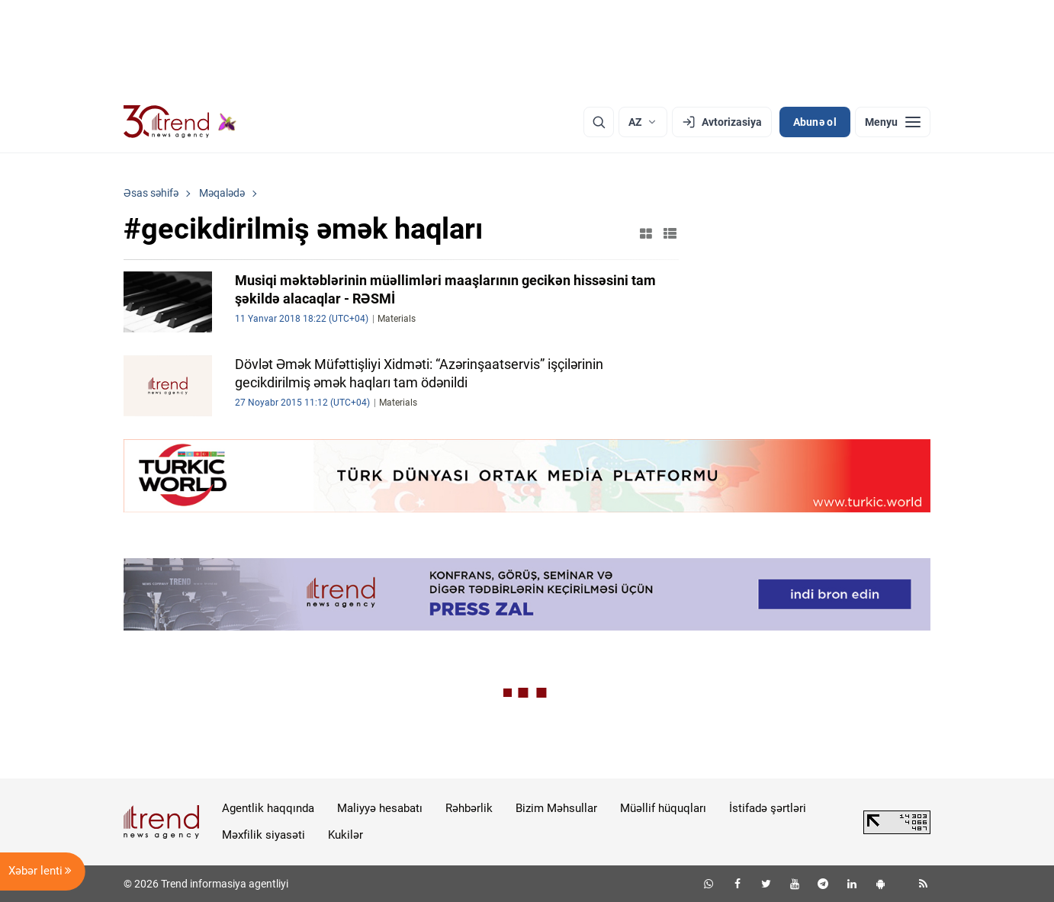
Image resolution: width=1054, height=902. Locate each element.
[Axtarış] (598, 122)
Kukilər (345, 835)
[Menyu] (892, 122)
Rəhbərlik (469, 808)
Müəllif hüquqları (663, 808)
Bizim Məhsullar (556, 808)
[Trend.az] (180, 122)
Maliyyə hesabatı (380, 808)
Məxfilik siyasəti (263, 835)
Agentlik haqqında (268, 808)
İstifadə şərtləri (767, 808)
